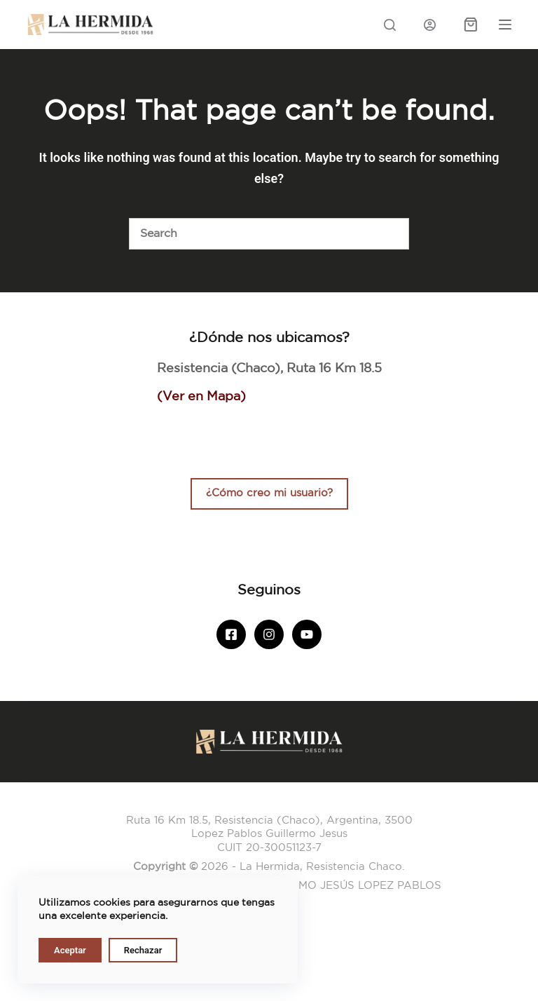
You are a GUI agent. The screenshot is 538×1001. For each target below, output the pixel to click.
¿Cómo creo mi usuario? (269, 493)
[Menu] (505, 24)
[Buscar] (253, 234)
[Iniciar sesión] (430, 25)
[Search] (390, 25)
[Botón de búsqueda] (393, 234)
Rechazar (143, 950)
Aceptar (70, 950)
